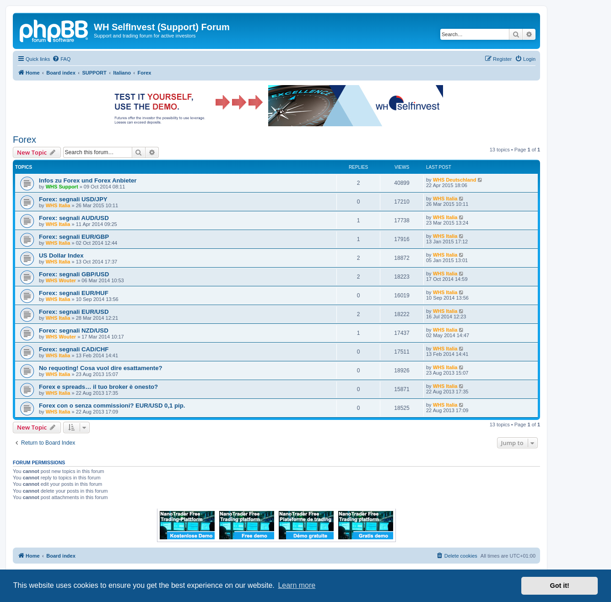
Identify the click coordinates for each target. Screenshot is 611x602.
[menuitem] (61, 59)
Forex (24, 139)
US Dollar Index (61, 255)
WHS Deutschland (454, 180)
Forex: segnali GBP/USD (74, 274)
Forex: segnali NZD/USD (73, 330)
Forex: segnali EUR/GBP (74, 236)
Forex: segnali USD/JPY (73, 199)
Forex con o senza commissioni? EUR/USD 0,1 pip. (112, 405)
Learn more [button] (296, 585)
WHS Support (62, 186)
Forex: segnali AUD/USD (74, 218)
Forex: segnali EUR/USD (73, 311)
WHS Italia (58, 205)
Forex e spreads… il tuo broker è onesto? (98, 386)
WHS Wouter (61, 280)
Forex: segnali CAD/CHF (73, 349)
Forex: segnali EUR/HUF (73, 293)
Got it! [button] (559, 585)
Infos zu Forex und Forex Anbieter (87, 180)
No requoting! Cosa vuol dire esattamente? (100, 368)
